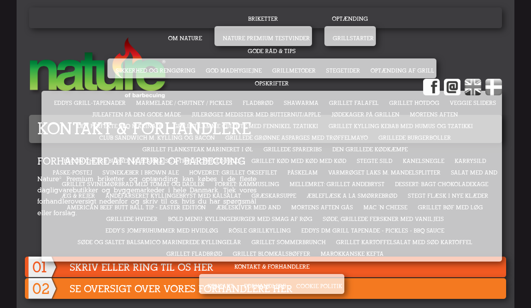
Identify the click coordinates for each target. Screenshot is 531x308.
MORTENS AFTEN (434, 115)
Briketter (263, 19)
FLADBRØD (258, 103)
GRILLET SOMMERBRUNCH (288, 242)
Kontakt (220, 286)
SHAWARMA (301, 103)
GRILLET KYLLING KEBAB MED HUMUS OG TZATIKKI (401, 126)
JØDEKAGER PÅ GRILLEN (365, 115)
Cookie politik (319, 286)
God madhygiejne (234, 71)
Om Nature (185, 38)
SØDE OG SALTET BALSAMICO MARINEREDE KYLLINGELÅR (159, 242)
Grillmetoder (294, 71)
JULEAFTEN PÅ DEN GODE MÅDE (136, 115)
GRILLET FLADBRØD (194, 254)
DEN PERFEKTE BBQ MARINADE (120, 126)
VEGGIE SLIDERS (473, 103)
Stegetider (343, 71)
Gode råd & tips (272, 51)
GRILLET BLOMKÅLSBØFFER (271, 254)
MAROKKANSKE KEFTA (352, 254)
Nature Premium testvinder (266, 38)
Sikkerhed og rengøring (155, 71)
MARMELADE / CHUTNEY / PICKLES (184, 103)
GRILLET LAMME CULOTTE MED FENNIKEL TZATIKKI (245, 126)
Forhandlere (265, 286)
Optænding (350, 19)
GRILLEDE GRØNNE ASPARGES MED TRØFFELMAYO (296, 138)
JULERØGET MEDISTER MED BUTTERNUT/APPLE (256, 115)
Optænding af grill (402, 71)
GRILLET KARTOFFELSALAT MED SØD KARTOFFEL (404, 242)
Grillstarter (353, 38)
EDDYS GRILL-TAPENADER (90, 103)
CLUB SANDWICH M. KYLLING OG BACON (157, 138)
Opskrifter (272, 83)
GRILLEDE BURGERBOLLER (414, 138)
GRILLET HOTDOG (414, 103)
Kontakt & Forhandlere (271, 267)
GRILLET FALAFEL (354, 103)
